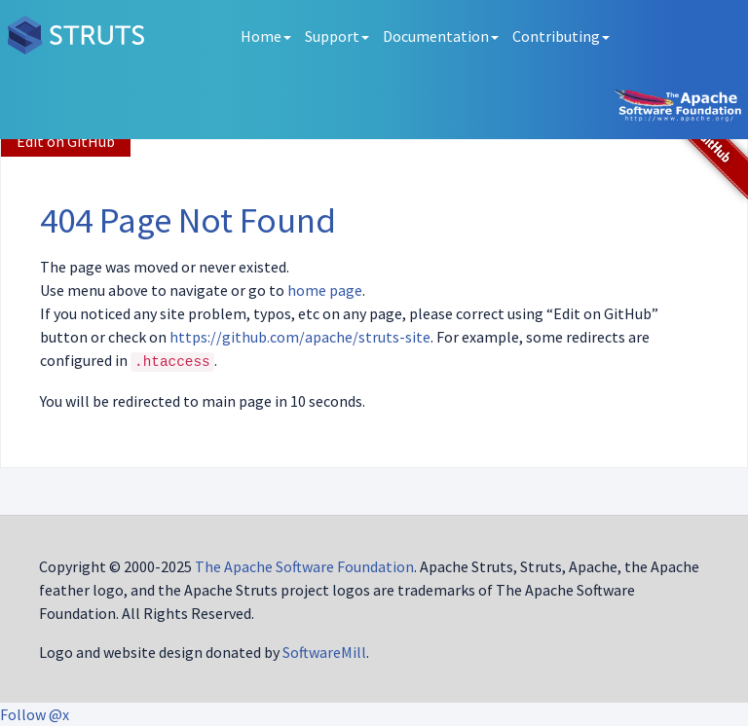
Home (266, 36)
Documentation (441, 36)
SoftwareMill (324, 652)
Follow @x (34, 714)
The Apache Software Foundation (304, 566)
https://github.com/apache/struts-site (299, 336)
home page (324, 290)
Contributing (561, 36)
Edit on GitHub (66, 141)
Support (337, 36)
